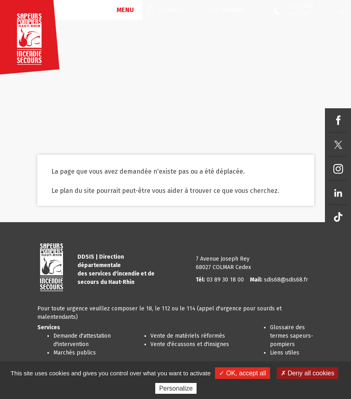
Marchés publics (74, 352)
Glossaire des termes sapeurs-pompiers (291, 336)
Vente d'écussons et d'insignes (189, 344)
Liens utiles (284, 352)
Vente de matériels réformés (187, 335)
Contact (232, 10)
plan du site (77, 190)
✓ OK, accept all (242, 373)
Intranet (170, 10)
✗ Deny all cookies (308, 373)
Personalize (176, 388)
